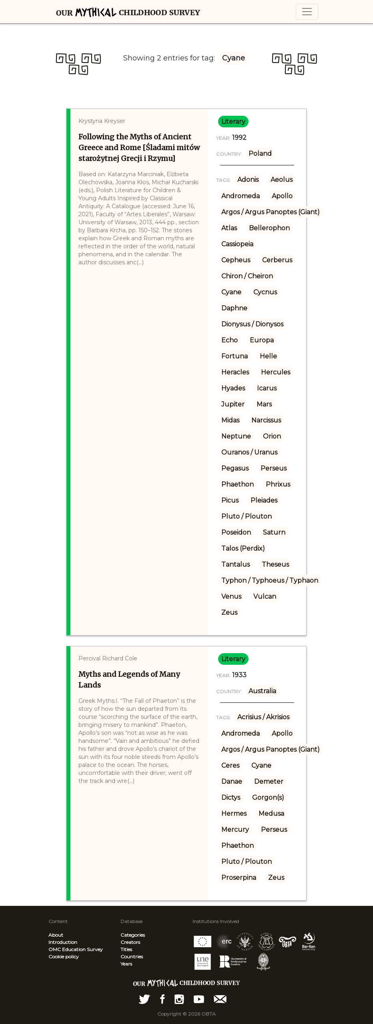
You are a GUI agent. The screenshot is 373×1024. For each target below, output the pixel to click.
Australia (262, 691)
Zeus (229, 612)
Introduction (62, 942)
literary (233, 121)
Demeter (268, 781)
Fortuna (234, 356)
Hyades (233, 388)
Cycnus (265, 292)
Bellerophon (269, 228)
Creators (130, 942)
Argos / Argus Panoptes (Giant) (270, 212)
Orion (272, 436)
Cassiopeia (237, 244)
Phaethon (237, 484)
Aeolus (282, 179)
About (55, 935)
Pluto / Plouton (246, 516)
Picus (230, 500)
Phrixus (278, 484)
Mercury (235, 829)
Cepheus (235, 260)
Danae (231, 781)
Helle (268, 356)
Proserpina (238, 877)
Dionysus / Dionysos (252, 324)
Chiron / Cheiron (247, 276)
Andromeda (240, 196)
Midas (230, 420)
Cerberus (277, 260)
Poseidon (236, 532)
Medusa (271, 813)
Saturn (274, 532)
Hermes (234, 813)
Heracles (235, 372)
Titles (126, 949)
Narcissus (266, 420)
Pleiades (264, 500)
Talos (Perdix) (243, 548)
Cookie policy (63, 957)
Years (126, 964)
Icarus (267, 388)
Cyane (231, 292)
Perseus (274, 468)
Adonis (248, 179)
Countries (131, 957)
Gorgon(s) (268, 797)
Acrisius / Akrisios (263, 717)
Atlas (229, 228)
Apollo (282, 196)
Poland (260, 153)
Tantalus (235, 564)
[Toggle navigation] (307, 12)
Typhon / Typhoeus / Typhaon (269, 580)
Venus (231, 596)
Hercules (275, 372)
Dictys (230, 797)
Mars (264, 404)
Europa (262, 340)
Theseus (275, 564)
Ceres (230, 765)
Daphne (234, 308)
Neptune (236, 436)
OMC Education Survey (75, 949)
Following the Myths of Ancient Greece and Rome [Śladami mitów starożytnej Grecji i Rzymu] (139, 147)
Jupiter (233, 404)
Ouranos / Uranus (249, 452)
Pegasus (235, 468)
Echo (229, 340)
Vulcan (264, 596)
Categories (132, 935)
